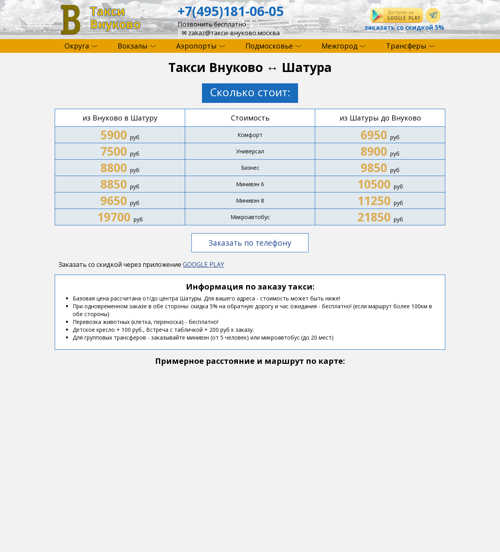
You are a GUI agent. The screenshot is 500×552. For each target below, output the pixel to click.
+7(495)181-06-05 (231, 11)
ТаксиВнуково (115, 18)
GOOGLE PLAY (203, 264)
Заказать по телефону (250, 242)
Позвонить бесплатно (212, 24)
